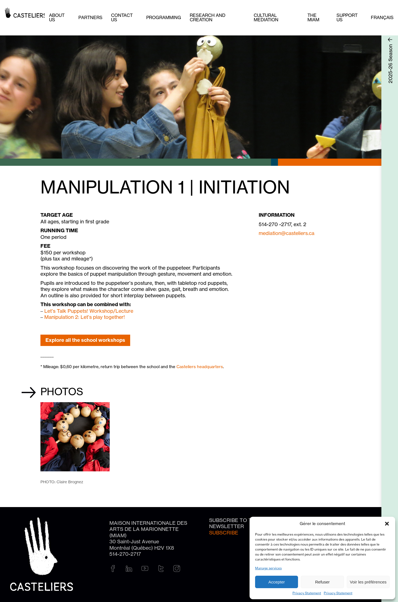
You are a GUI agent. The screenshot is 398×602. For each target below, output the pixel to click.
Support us (347, 17)
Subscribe (223, 532)
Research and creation (207, 17)
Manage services (268, 568)
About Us (57, 17)
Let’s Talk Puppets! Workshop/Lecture (88, 311)
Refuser (322, 582)
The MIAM (313, 17)
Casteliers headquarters (199, 366)
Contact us (122, 17)
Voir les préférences (368, 582)
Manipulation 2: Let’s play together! (84, 317)
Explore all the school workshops (85, 340)
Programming (163, 17)
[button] (387, 523)
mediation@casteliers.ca (286, 233)
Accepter (276, 582)
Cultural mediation (266, 17)
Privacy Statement (306, 593)
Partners (90, 17)
